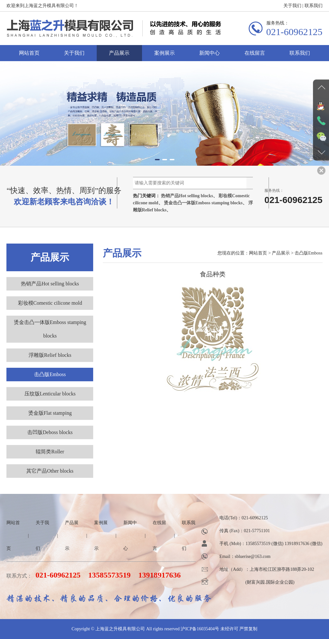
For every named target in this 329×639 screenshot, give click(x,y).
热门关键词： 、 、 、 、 (193, 202)
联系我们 (314, 7)
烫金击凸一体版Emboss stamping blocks (203, 202)
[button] (157, 159)
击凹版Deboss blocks (50, 432)
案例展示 (164, 55)
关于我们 (292, 7)
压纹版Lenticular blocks (50, 393)
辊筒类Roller (50, 451)
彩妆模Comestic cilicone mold (50, 303)
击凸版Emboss (50, 374)
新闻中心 (209, 55)
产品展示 (119, 55)
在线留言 (255, 55)
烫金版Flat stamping (50, 413)
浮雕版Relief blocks (50, 355)
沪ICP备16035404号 (200, 628)
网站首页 (29, 55)
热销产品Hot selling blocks (187, 195)
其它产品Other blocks (49, 471)
